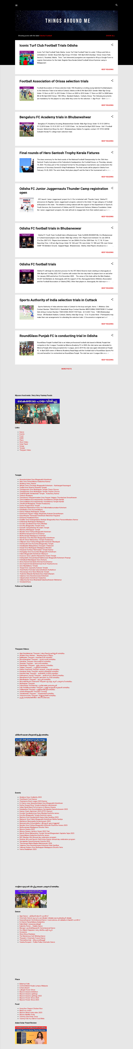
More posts (66, 369)
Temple (22, 448)
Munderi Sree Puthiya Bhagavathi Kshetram (35, 532)
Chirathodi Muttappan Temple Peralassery (35, 504)
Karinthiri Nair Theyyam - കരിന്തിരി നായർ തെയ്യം (39, 673)
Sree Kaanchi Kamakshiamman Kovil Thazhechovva (38, 564)
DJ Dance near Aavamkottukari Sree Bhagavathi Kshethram (41, 803)
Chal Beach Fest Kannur (28, 799)
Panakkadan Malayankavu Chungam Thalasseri (37, 546)
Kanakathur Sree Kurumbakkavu (31, 510)
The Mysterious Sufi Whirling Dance (32, 936)
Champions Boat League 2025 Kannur (33, 801)
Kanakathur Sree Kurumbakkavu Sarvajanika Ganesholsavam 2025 (44, 809)
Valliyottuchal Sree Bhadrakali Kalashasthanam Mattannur (41, 580)
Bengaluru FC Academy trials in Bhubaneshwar (55, 117)
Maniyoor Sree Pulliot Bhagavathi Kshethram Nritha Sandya (41, 819)
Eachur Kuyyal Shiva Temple (30, 506)
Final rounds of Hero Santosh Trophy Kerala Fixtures (59, 153)
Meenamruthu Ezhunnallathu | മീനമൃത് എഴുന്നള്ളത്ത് (39, 823)
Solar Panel (24, 444)
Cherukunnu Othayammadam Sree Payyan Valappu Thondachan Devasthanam (48, 498)
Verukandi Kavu (25, 582)
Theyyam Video (25, 450)
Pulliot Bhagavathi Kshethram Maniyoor (34, 554)
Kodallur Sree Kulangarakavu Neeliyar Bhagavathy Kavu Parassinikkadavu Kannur (49, 520)
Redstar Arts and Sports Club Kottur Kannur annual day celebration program (47, 839)
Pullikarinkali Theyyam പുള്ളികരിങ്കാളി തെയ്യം (37, 690)
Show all (110, 36)
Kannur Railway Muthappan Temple (32, 512)
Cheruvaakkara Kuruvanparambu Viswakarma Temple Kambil (42, 500)
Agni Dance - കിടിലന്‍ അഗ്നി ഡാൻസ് (34, 916)
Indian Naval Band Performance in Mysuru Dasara (38, 807)
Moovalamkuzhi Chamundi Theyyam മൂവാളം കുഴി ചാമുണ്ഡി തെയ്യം (46, 681)
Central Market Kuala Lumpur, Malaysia (34, 986)
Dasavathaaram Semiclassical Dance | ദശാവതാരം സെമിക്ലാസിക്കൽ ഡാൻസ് (50, 920)
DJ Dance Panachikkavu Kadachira (32, 922)
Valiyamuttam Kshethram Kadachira (33, 578)
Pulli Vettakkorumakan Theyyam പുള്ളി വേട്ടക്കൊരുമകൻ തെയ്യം (45, 688)
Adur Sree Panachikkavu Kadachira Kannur (35, 482)
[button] (112, 44)
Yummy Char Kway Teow (29, 1017)
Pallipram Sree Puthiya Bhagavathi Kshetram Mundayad (40, 542)
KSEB (21, 438)
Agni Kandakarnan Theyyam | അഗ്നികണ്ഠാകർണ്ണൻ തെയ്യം (42, 653)
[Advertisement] (66, 382)
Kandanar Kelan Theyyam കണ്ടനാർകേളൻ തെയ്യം (39, 671)
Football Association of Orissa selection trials (54, 81)
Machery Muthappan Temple (30, 530)
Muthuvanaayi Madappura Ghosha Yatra (34, 827)
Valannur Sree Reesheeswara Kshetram (34, 576)
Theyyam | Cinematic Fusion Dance (32, 938)
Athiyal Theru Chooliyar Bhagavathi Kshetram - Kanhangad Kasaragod (45, 486)
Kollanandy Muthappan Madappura (32, 522)
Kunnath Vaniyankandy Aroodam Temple (34, 528)
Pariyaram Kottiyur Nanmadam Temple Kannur (36, 550)
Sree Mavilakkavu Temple (29, 566)
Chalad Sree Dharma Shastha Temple (33, 488)
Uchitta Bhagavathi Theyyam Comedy (33, 692)
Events (22, 434)
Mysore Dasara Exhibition (29, 992)
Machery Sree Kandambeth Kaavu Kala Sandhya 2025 (39, 817)
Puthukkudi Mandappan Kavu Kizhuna (33, 560)
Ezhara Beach (25, 988)
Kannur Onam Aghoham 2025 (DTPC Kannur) (36, 811)
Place (22, 440)
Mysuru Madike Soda (27, 1015)
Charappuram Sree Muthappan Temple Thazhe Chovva (39, 492)
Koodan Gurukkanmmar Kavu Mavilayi (33, 524)
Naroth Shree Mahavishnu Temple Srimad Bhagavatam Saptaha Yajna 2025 (47, 833)
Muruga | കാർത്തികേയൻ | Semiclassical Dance (37, 928)
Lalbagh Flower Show (27, 990)
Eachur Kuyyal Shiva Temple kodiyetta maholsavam (38, 805)
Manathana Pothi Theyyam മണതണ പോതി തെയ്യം (39, 677)
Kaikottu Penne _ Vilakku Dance (31, 926)
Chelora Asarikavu (26, 496)
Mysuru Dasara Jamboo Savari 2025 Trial (34, 831)
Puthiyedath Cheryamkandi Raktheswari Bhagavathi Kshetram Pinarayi (45, 558)
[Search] (116, 5)
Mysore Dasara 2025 (27, 829)
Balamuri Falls (25, 984)
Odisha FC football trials (38, 264)
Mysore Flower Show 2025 (29, 1000)
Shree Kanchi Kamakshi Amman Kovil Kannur (36, 562)
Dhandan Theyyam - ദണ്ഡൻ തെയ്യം (34, 663)
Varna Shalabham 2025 (28, 849)
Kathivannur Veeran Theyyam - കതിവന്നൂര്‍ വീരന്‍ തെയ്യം (42, 675)
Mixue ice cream (25, 1011)
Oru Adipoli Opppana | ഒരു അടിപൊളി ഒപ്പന (36, 930)
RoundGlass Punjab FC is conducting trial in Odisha (58, 336)
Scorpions (23, 932)
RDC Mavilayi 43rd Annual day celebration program (38, 837)
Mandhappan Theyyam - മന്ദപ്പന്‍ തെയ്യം (35, 679)
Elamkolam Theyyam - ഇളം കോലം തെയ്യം (36, 665)
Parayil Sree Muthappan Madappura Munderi (36, 548)
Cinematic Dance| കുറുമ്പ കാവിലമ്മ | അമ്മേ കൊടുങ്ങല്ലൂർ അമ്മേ (45, 918)
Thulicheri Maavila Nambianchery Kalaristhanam (37, 574)
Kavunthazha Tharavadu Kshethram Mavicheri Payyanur (40, 516)
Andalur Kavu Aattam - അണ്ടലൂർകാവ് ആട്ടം (36, 655)
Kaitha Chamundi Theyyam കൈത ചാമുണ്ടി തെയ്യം (39, 669)
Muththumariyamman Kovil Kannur (32, 534)
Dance (22, 432)
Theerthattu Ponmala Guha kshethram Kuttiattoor (38, 570)
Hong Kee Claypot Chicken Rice (31, 1009)
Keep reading (107, 69)
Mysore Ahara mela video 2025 (31, 1013)
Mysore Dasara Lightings (29, 994)
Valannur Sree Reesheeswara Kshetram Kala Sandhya (39, 845)
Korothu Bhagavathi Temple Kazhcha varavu (36, 815)
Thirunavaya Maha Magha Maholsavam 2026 (36, 843)
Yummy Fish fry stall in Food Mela (32, 1019)
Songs (22, 446)
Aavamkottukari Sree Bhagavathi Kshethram (36, 480)
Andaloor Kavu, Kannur (28, 484)
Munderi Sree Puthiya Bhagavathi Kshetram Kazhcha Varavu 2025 (43, 825)
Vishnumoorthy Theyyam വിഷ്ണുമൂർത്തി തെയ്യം (38, 696)
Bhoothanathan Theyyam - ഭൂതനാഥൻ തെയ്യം (38, 659)
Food (21, 436)
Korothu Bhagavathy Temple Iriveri (32, 526)
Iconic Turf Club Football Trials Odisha (49, 45)
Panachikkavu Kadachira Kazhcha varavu (34, 835)
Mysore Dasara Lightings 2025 (31, 996)
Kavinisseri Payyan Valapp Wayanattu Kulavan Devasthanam (41, 514)
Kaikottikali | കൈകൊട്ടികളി (30, 924)
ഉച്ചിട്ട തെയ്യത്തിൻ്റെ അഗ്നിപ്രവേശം (35, 698)
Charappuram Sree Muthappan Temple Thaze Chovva (39, 490)
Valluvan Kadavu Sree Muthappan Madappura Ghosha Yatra (41, 847)
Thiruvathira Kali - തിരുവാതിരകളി (32, 940)
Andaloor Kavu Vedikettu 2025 (31, 797)
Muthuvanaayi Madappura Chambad (33, 536)
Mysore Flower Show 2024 (29, 998)
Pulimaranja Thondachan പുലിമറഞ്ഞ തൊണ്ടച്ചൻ (38, 686)
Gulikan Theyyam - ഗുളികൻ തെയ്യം (34, 667)
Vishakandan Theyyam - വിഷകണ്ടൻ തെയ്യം (37, 694)
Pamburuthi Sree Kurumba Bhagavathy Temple (36, 544)
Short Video (24, 442)
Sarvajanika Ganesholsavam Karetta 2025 (35, 841)
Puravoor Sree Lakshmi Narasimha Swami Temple (38, 556)
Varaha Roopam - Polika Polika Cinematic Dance (37, 942)
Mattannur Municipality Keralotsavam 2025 (35, 821)
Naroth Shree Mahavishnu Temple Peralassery (36, 540)
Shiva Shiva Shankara (27, 934)
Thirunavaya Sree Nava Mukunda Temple (34, 572)
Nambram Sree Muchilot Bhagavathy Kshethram (37, 538)
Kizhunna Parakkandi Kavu (29, 518)
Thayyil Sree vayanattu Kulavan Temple (34, 568)
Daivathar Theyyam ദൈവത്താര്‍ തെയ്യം (35, 661)
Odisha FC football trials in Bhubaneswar (50, 228)
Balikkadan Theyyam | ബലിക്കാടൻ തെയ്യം (36, 657)
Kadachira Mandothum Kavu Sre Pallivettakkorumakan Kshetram (43, 508)
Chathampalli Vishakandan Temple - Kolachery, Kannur (39, 494)
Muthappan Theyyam (27, 684)
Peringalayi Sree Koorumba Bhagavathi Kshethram (38, 552)
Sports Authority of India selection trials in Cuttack (58, 300)
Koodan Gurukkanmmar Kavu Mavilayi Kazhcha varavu (39, 813)
